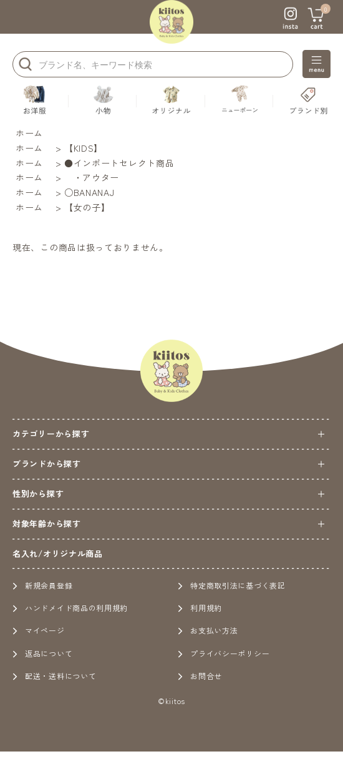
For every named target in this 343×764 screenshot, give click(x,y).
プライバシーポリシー (223, 653)
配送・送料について (54, 675)
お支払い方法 (208, 630)
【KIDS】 (83, 148)
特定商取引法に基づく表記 (231, 585)
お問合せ (200, 675)
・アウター (91, 177)
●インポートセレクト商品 (119, 163)
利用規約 (200, 607)
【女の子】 (87, 207)
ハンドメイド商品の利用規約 (70, 607)
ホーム (29, 133)
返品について (42, 653)
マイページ (38, 630)
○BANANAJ (89, 192)
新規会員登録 (42, 585)
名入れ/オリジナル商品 (57, 553)
